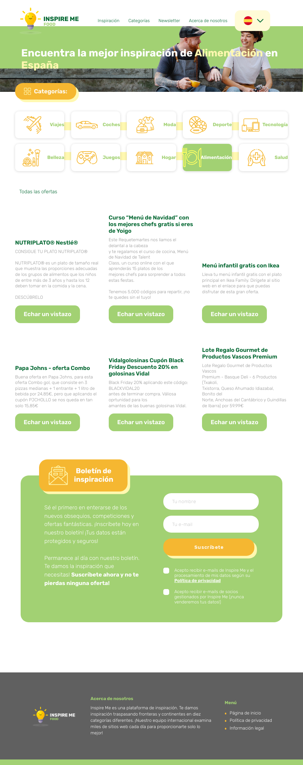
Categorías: (50, 91)
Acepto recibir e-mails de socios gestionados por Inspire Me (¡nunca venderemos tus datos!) (209, 597)
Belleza (55, 157)
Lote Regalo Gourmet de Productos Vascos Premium (239, 353)
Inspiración (108, 20)
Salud (281, 157)
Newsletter (169, 20)
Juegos (111, 157)
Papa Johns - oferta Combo (52, 368)
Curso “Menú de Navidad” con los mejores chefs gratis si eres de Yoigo (151, 224)
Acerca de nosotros (208, 20)
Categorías (139, 20)
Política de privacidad (197, 580)
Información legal (247, 728)
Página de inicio (245, 713)
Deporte (222, 125)
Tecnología (275, 125)
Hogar (169, 157)
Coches (111, 125)
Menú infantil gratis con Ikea (240, 265)
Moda (170, 125)
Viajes (57, 125)
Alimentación (216, 157)
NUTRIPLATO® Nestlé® (46, 242)
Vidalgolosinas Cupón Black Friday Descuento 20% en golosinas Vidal (146, 367)
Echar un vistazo (47, 314)
